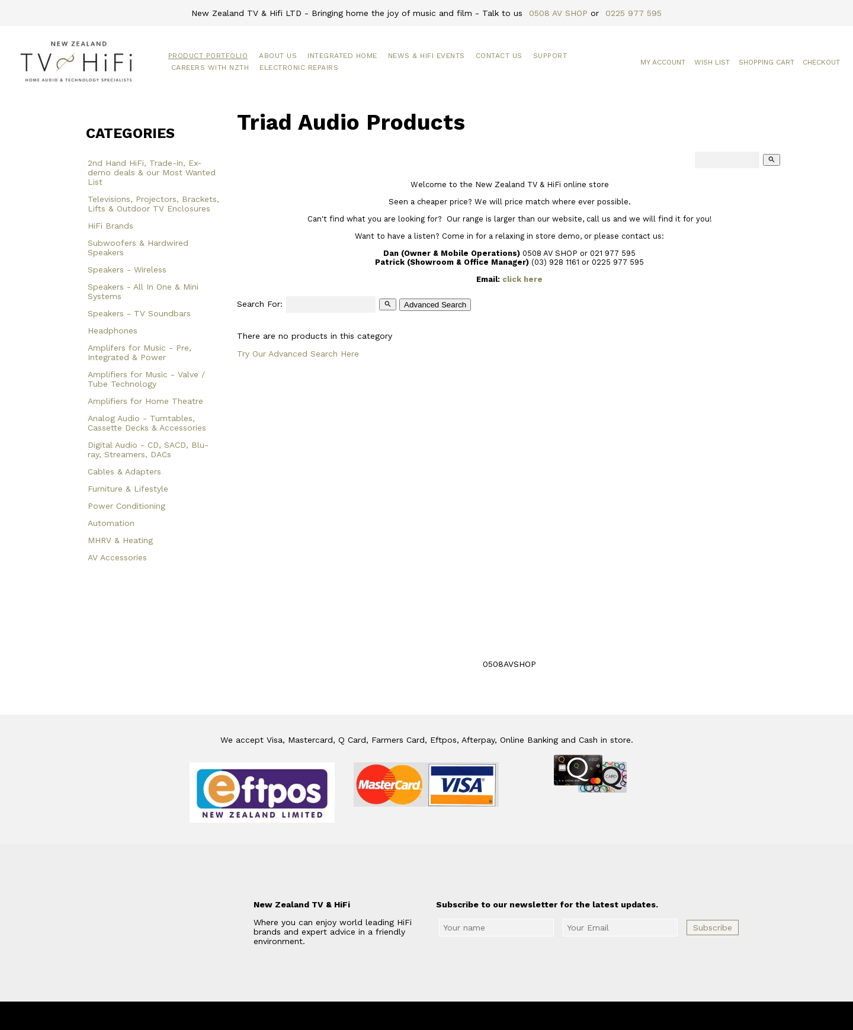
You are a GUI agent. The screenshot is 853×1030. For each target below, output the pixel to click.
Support (550, 56)
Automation (111, 523)
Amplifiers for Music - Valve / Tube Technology (146, 379)
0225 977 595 (633, 13)
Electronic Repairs (298, 67)
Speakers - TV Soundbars (139, 313)
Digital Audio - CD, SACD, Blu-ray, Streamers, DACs (148, 449)
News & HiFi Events (426, 56)
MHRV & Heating (120, 540)
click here (522, 279)
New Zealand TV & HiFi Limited (458, 1016)
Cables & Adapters (124, 471)
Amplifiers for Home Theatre (145, 401)
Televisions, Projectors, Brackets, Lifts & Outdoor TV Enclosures (153, 203)
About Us (278, 56)
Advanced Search (435, 304)
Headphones (112, 330)
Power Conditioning (126, 506)
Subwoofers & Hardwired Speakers (138, 247)
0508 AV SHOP (558, 13)
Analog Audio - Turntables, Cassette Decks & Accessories (147, 422)
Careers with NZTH (210, 67)
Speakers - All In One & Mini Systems (143, 291)
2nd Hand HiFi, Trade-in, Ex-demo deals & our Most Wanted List (152, 172)
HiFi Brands (110, 225)
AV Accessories (117, 557)
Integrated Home (342, 56)
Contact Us (499, 56)
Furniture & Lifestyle (128, 488)
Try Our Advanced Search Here (298, 353)
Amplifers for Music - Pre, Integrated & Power (139, 352)
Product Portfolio (208, 56)
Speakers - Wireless (127, 269)
